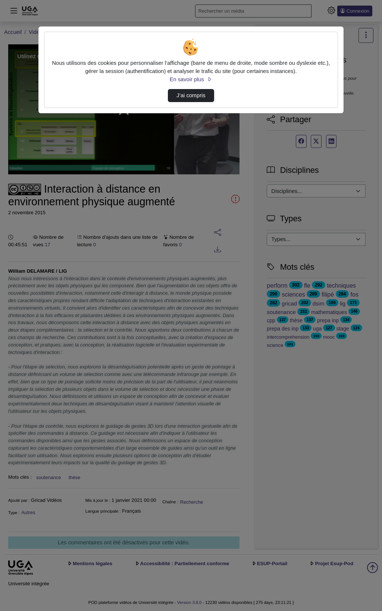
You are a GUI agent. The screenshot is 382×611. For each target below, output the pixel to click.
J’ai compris (190, 95)
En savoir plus (191, 79)
